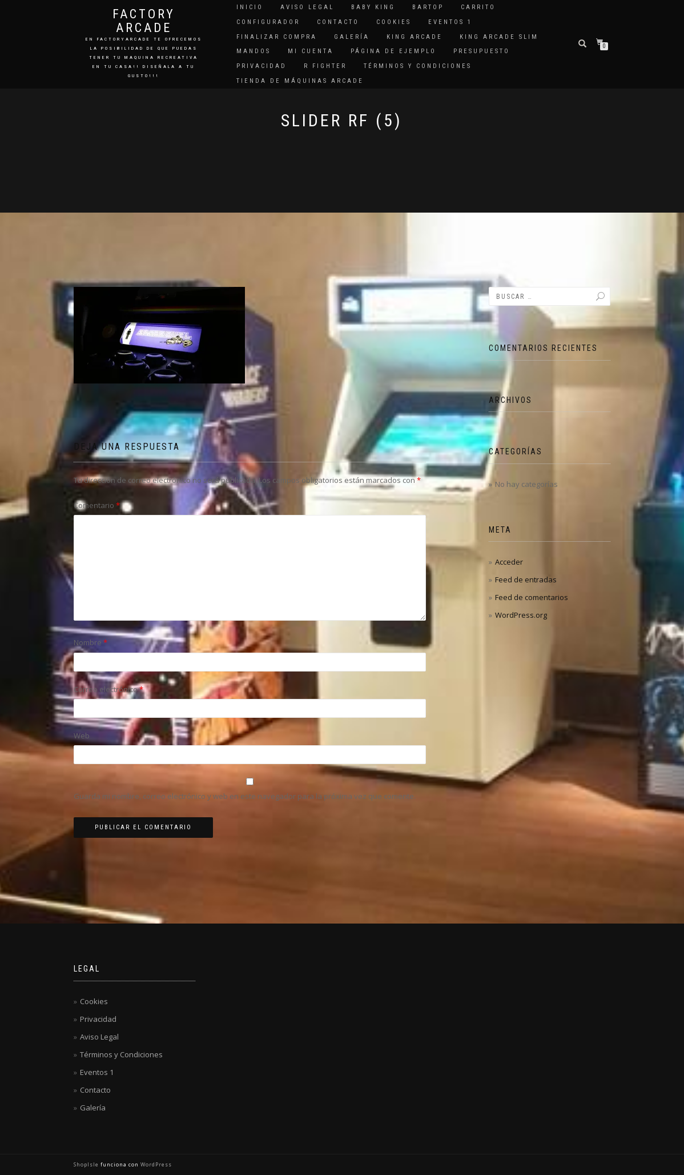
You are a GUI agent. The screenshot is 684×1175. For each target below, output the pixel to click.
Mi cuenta (310, 51)
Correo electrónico (108, 689)
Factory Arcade (143, 21)
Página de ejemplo (393, 51)
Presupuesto (481, 51)
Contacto (338, 22)
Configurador (268, 22)
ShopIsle (87, 1164)
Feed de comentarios (531, 597)
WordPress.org (521, 615)
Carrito (478, 7)
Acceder (509, 562)
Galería (351, 37)
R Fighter (325, 66)
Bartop (428, 7)
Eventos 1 (450, 22)
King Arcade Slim (499, 37)
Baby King (373, 7)
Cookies (393, 22)
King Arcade (414, 37)
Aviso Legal (307, 7)
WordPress (155, 1164)
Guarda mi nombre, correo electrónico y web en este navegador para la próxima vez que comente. (245, 796)
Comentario (97, 505)
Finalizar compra (276, 37)
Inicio (249, 7)
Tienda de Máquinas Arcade (300, 81)
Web (82, 735)
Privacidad (261, 66)
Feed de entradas (526, 579)
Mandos (253, 51)
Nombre (90, 642)
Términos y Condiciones (418, 66)
